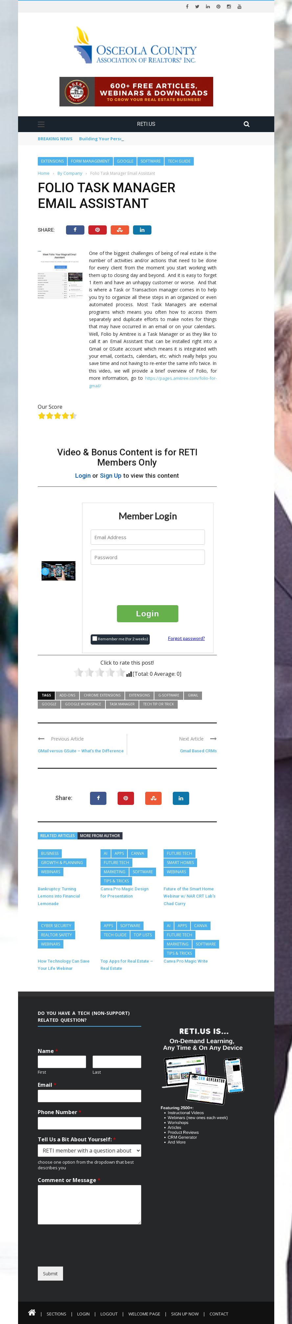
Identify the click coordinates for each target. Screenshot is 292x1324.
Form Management (90, 161)
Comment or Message (69, 1180)
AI (105, 853)
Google (125, 161)
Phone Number (59, 1112)
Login (83, 475)
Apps (119, 853)
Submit (50, 1273)
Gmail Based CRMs (198, 750)
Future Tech (116, 862)
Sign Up (111, 475)
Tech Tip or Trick (158, 704)
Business (49, 853)
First (42, 1072)
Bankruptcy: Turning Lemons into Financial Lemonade (59, 896)
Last (97, 1072)
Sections (56, 1314)
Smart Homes (180, 862)
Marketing (114, 872)
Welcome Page (144, 1314)
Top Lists (143, 935)
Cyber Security (56, 925)
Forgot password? (186, 638)
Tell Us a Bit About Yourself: (77, 1139)
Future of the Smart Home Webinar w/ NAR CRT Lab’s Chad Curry (189, 896)
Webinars (50, 872)
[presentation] (148, 584)
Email (47, 1085)
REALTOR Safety (56, 935)
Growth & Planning (62, 862)
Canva (137, 853)
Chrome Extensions (102, 695)
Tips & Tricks (116, 881)
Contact (219, 1314)
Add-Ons (67, 695)
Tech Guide (179, 161)
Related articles (57, 835)
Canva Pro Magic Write (186, 961)
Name (48, 1051)
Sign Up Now (185, 1314)
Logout (109, 1314)
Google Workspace (83, 704)
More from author (100, 835)
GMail (193, 695)
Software (151, 161)
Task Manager (122, 704)
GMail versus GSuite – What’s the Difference (81, 750)
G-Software (168, 695)
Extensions (52, 161)
